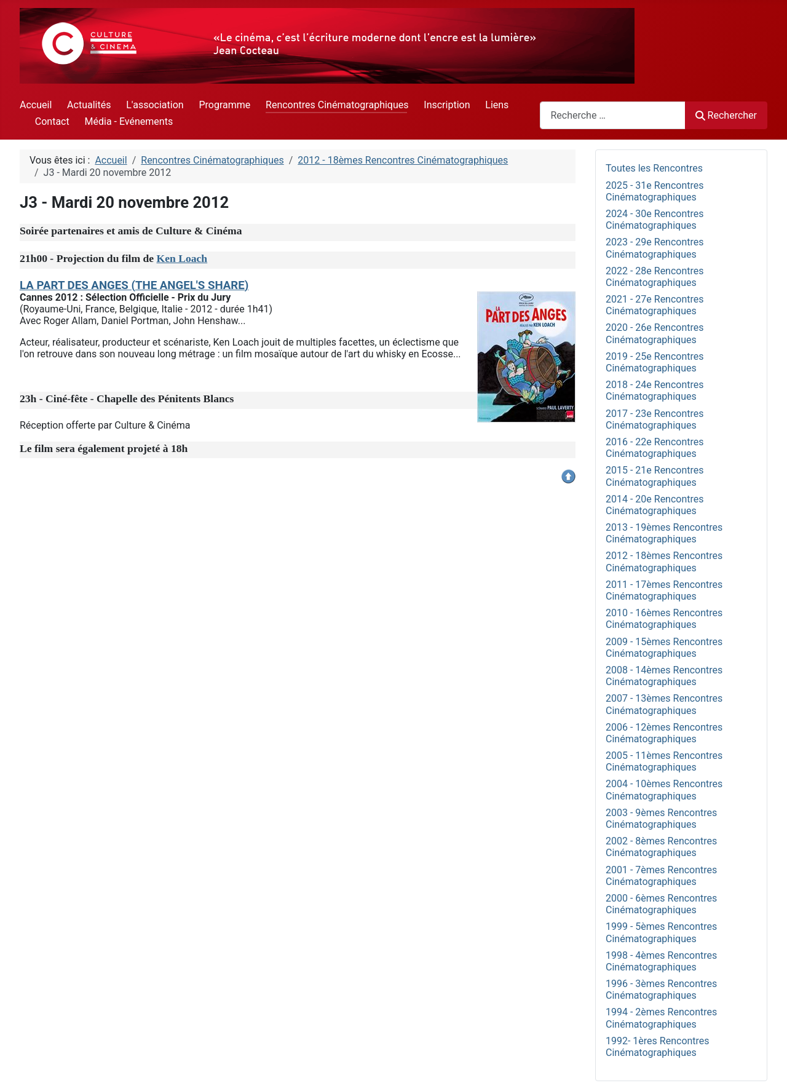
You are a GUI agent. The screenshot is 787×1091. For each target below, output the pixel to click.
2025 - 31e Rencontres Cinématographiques (655, 191)
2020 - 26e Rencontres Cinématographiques (655, 333)
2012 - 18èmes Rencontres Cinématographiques (664, 561)
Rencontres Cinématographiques (337, 105)
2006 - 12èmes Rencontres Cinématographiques (664, 733)
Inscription (447, 105)
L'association (154, 105)
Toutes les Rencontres (654, 168)
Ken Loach (182, 258)
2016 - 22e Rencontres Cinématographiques (655, 447)
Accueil (36, 105)
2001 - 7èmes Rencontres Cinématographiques (661, 875)
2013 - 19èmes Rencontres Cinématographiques (664, 533)
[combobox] (613, 115)
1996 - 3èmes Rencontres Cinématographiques (661, 989)
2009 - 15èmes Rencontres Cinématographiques (664, 647)
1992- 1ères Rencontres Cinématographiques (658, 1046)
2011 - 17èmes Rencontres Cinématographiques (664, 590)
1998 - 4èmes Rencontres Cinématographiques (661, 961)
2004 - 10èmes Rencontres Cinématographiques (664, 789)
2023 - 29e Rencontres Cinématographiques (655, 248)
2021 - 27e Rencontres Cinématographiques (655, 305)
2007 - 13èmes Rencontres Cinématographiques (664, 704)
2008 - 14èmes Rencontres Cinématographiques (664, 676)
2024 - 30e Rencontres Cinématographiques (655, 219)
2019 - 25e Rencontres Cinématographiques (655, 362)
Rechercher (726, 115)
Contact (52, 121)
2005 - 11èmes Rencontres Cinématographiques (664, 761)
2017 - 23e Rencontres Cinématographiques (655, 419)
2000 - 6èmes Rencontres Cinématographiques (661, 904)
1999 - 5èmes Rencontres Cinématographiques (661, 932)
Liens (496, 105)
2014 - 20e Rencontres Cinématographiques (655, 505)
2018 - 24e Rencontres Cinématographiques (655, 390)
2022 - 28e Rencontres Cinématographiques (655, 276)
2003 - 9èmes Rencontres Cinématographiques (661, 818)
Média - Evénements (129, 121)
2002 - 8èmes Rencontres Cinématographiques (661, 847)
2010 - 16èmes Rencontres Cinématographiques (664, 618)
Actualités (89, 105)
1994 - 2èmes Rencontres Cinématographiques (661, 1018)
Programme (224, 105)
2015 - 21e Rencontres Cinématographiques (655, 476)
